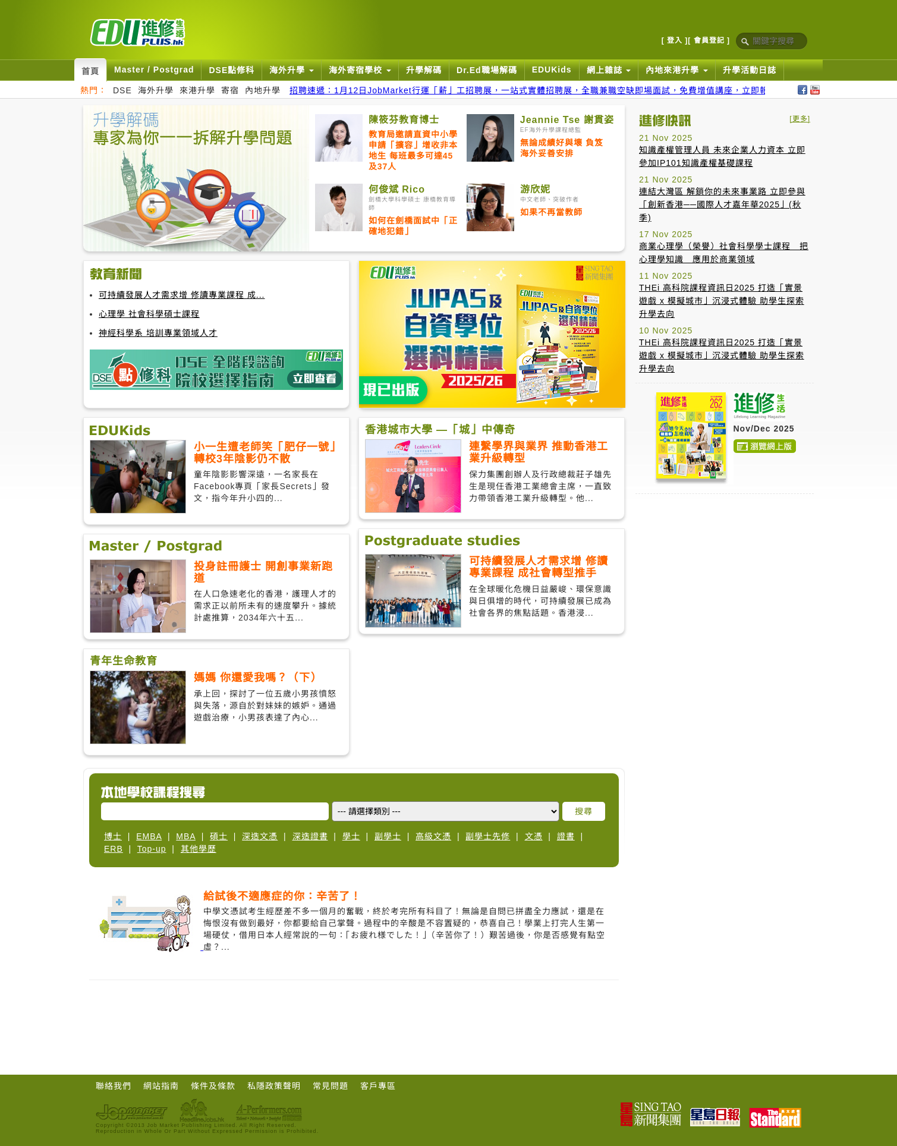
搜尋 (584, 811)
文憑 (534, 836)
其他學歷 (198, 849)
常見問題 (330, 1086)
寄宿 (230, 90)
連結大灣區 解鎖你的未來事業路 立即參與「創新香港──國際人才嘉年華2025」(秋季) (722, 204)
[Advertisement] (724, 577)
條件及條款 (213, 1086)
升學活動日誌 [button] (749, 70)
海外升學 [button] (291, 70)
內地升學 (263, 90)
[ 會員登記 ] (709, 40)
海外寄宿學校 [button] (360, 70)
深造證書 (310, 836)
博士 (113, 836)
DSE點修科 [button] (231, 70)
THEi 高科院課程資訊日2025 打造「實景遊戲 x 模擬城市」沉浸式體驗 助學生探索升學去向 (721, 301)
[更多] (799, 119)
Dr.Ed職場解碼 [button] (487, 70)
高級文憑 (433, 836)
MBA (186, 836)
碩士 (219, 836)
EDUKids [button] (552, 69)
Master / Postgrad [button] (154, 69)
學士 (351, 836)
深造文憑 (260, 836)
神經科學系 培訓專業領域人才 (158, 333)
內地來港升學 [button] (677, 70)
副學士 (387, 836)
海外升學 (156, 90)
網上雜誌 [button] (609, 70)
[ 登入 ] (675, 40)
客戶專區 (378, 1086)
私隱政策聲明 (274, 1086)
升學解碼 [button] (424, 70)
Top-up (151, 849)
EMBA (149, 836)
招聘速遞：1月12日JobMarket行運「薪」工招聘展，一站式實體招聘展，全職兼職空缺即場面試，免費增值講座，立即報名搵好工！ (551, 90)
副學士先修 (487, 836)
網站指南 (161, 1086)
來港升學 (197, 90)
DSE (122, 90)
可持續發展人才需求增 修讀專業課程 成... (182, 295)
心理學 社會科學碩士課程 (149, 314)
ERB (113, 849)
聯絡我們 (113, 1086)
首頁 (90, 71)
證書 (566, 836)
